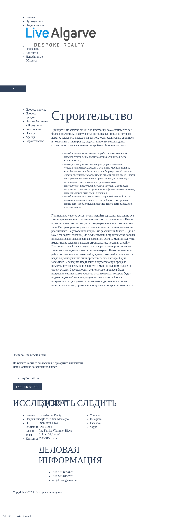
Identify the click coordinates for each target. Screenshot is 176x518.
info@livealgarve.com (64, 480)
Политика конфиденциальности (38, 366)
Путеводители (34, 21)
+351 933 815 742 (62, 476)
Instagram (96, 419)
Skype (93, 427)
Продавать (32, 48)
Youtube (95, 415)
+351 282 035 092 (62, 472)
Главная (30, 17)
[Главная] (94, 37)
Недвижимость (35, 25)
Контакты (32, 52)
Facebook (95, 423)
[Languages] (13, 88)
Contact (26, 516)
